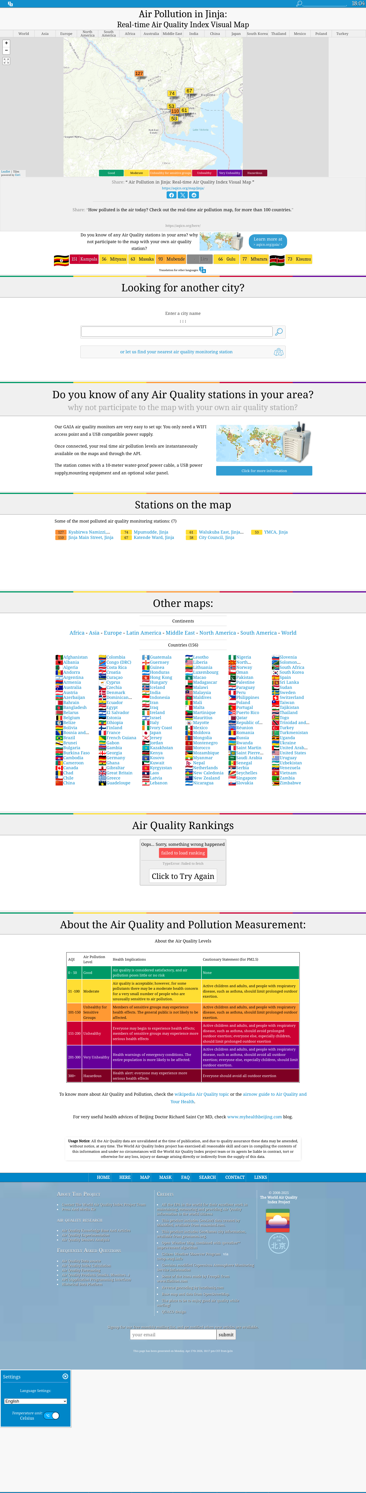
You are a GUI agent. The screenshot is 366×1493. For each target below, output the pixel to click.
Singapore (242, 768)
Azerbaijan (70, 687)
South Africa (288, 657)
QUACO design (174, 1302)
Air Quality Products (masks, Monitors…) (96, 1265)
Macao (195, 667)
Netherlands (201, 758)
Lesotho (196, 647)
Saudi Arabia (245, 748)
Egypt (108, 698)
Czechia (110, 677)
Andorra (67, 662)
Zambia (283, 768)
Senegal (240, 753)
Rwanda (240, 733)
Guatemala (157, 647)
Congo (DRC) (115, 652)
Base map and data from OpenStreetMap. (196, 1284)
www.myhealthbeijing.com (254, 1107)
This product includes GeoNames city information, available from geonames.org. (201, 1224)
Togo (280, 708)
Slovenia (284, 647)
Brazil (65, 728)
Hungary (154, 672)
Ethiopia (111, 713)
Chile (64, 768)
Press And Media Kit (79, 1199)
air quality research (79, 1210)
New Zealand (202, 768)
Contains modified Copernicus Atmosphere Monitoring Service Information (205, 1257)
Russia (238, 728)
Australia (68, 677)
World (289, 623)
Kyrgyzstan (157, 758)
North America (217, 623)
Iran (150, 693)
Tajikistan (285, 698)
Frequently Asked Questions (89, 1240)
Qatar (237, 708)
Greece (109, 768)
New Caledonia (204, 763)
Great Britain (116, 763)
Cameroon (69, 753)
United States (289, 743)
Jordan (152, 733)
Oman (238, 662)
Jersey (152, 728)
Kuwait (153, 753)
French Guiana (117, 728)
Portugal (240, 698)
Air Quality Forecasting (81, 1260)
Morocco (197, 738)
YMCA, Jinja (269, 522)
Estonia (110, 708)
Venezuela (286, 758)
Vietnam (284, 763)
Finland (110, 718)
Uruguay (284, 748)
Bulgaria (67, 738)
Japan (151, 723)
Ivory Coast (157, 718)
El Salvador (114, 703)
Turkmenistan (290, 723)
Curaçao (111, 667)
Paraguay (241, 677)
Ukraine (284, 733)
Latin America (143, 623)
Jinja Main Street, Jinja (84, 528)
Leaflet (5, 162)
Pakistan (240, 667)
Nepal (195, 753)
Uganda (283, 728)
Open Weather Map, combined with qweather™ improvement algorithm (198, 1235)
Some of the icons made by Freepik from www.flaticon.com (193, 1269)
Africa (77, 623)
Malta (194, 698)
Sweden (284, 683)
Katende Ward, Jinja (147, 528)
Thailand (285, 703)
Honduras (155, 662)
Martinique (200, 703)
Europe (113, 623)
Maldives (198, 687)
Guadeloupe (114, 773)
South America (258, 623)
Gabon (109, 733)
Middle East (180, 623)
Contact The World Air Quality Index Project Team (104, 1195)
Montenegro (201, 733)
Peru (237, 683)
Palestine (241, 672)
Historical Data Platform (82, 1274)
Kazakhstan (157, 738)
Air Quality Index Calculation (86, 1256)
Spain (281, 667)
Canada (66, 758)
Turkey (283, 718)
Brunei (66, 733)
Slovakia (240, 773)
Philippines (243, 687)
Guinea (153, 657)
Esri (17, 165)
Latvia (152, 768)
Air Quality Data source (81, 1251)
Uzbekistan (287, 753)
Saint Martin (244, 738)
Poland (239, 693)
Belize (65, 713)
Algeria (66, 657)
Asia (94, 623)
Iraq (150, 698)
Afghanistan (71, 647)
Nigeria (239, 647)
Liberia (196, 652)
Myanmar (199, 748)
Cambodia (69, 748)
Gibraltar (112, 758)
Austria (66, 683)
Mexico (196, 718)
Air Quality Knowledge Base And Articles (96, 1220)
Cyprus (109, 672)
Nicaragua (199, 773)
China (65, 773)
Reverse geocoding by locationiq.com (193, 1277)
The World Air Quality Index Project (278, 1190)
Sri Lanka (285, 672)
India (151, 683)
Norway (240, 657)
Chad (64, 763)
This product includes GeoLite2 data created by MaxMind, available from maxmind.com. (198, 1213)
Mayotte (197, 713)
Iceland (153, 677)
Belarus (66, 703)
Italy (150, 713)
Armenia (68, 672)
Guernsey (155, 652)
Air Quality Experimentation (85, 1225)
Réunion (240, 718)
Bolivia (66, 718)
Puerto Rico (243, 703)
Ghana (109, 753)
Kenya (152, 743)
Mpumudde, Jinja (144, 522)
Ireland (153, 703)
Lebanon (155, 773)
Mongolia (198, 728)
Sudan (282, 677)
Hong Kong (157, 667)
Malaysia (198, 683)
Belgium (67, 708)
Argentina (69, 667)
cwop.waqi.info (170, 1249)
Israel (151, 708)
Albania (67, 652)
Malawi (196, 677)
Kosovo (153, 748)
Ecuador (111, 693)
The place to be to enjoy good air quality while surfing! (198, 1293)
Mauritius (198, 708)
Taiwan (283, 693)
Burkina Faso (72, 743)
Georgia (110, 743)
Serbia (238, 758)
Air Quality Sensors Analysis (85, 1230)
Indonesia (156, 687)
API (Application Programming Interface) (96, 1270)
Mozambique (202, 743)
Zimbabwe (286, 773)
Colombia (112, 647)
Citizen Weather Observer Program (191, 1244)
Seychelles (242, 763)
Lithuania (198, 657)
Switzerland (288, 687)
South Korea (288, 662)
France (109, 723)
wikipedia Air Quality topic (202, 1084)
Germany (112, 748)
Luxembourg (201, 662)
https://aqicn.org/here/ (183, 216)
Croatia (110, 662)
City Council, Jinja (210, 528)
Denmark (112, 683)
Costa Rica (113, 657)
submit (226, 1325)
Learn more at (267, 232)
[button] (6, 34)
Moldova (197, 723)
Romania (241, 723)
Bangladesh (71, 698)
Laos (150, 763)
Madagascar (201, 672)
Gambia (110, 738)
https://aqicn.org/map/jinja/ (183, 178)
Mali (193, 693)
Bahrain (67, 693)
